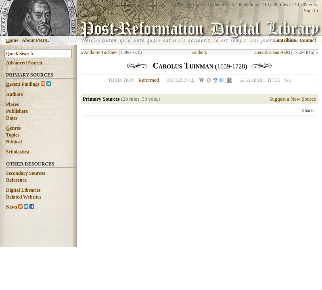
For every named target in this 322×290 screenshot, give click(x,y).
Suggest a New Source (292, 99)
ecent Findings (23, 84)
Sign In (311, 10)
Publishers (17, 111)
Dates (12, 118)
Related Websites (23, 197)
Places (12, 104)
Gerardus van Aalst (272, 52)
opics (12, 135)
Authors (14, 94)
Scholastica (17, 152)
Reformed (148, 80)
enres (13, 128)
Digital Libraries (23, 190)
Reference (16, 180)
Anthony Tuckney (100, 52)
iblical (14, 142)
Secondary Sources (25, 173)
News (11, 207)
